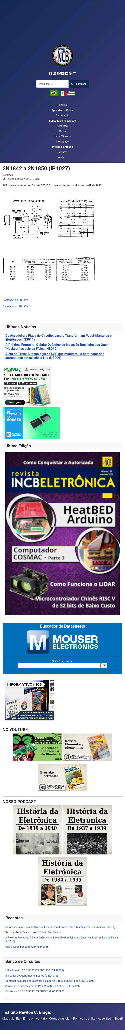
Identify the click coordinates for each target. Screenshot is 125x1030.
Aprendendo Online (62, 110)
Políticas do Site (84, 1018)
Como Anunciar (60, 1018)
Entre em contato (35, 1018)
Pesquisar (78, 83)
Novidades (62, 141)
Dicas (62, 131)
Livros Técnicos (63, 136)
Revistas (62, 152)
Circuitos (62, 125)
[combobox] (52, 84)
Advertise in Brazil (110, 1018)
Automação (62, 115)
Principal (62, 105)
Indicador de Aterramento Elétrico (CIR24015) (31, 975)
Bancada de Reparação (62, 120)
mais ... (62, 157)
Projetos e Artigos (62, 146)
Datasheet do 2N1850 (15, 306)
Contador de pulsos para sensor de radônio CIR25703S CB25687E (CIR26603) (50, 980)
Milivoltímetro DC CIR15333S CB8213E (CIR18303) (34, 970)
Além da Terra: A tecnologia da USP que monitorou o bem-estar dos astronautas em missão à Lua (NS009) (54, 356)
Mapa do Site (11, 1018)
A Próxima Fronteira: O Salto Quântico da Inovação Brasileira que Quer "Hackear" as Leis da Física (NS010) (56, 347)
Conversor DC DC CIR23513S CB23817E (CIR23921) (35, 991)
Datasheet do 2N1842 (15, 300)
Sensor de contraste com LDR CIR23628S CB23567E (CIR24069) (42, 986)
